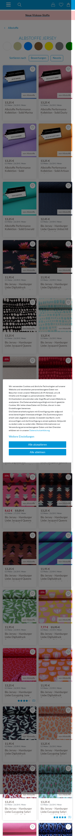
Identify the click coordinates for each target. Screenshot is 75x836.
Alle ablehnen (37, 452)
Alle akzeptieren (37, 444)
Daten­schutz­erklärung (39, 430)
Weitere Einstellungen (21, 436)
